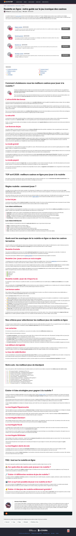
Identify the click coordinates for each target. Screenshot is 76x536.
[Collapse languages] (68, 529)
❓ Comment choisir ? (44, 69)
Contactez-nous (46, 533)
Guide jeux (38, 1)
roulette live (54, 261)
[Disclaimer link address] (43, 530)
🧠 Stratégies (42, 72)
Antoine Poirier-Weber (21, 501)
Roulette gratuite (19, 36)
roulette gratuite (28, 255)
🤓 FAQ (40, 74)
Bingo (19, 522)
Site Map (52, 533)
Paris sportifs (45, 1)
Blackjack (26, 522)
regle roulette (35, 196)
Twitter (57, 533)
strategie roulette (42, 394)
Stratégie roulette (19, 53)
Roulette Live (18, 44)
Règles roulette (18, 27)
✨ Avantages (10, 74)
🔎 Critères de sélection (12, 69)
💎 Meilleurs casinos (11, 71)
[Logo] (8, 2)
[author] (4, 11)
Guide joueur (31, 1)
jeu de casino (18, 16)
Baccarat (7, 522)
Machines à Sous (34, 522)
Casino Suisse (19, 1)
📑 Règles (9, 72)
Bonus (25, 1)
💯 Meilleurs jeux (43, 71)
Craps (14, 522)
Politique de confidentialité (36, 533)
